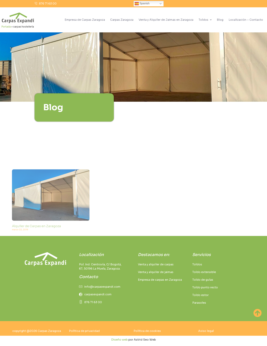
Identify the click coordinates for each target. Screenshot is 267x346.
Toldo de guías (202, 280)
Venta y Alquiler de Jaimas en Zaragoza (166, 20)
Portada (6, 26)
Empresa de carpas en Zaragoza (160, 280)
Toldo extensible (204, 272)
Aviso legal (206, 331)
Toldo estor (200, 295)
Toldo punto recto (205, 287)
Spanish (142, 4)
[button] (205, 20)
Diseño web (119, 339)
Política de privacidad (84, 331)
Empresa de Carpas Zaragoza (85, 20)
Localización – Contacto (246, 20)
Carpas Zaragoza (121, 20)
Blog (220, 20)
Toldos (205, 20)
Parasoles (199, 303)
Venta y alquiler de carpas (156, 264)
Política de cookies (147, 331)
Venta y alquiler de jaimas (155, 272)
